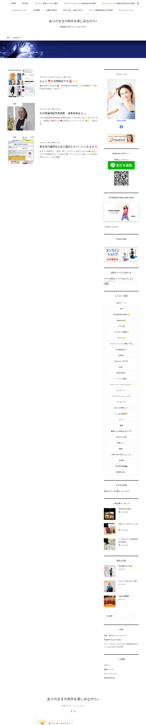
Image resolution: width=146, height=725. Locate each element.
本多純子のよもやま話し (113, 640)
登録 (106, 284)
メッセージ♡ (121, 402)
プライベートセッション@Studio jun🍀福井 (80, 3)
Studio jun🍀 (121, 320)
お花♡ (121, 367)
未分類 (121, 460)
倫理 (121, 425)
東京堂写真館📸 (121, 466)
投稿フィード (109, 669)
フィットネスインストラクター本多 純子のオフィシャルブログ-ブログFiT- (121, 645)
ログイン (107, 665)
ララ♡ (121, 419)
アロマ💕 (121, 326)
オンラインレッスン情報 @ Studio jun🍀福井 (118, 3)
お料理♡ (121, 355)
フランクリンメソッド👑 (121, 396)
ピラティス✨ (121, 390)
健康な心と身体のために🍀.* (121, 431)
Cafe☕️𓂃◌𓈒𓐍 (121, 303)
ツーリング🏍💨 (121, 379)
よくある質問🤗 (121, 414)
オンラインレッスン (126, 10)
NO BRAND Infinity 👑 (121, 314)
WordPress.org (109, 678)
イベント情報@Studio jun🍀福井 (101, 10)
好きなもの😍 (121, 437)
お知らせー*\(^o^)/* (121, 361)
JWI (121, 309)
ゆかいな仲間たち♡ (121, 408)
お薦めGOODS (51, 10)
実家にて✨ (121, 443)
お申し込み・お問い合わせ (73, 10)
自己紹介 (25, 3)
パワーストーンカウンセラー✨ (121, 385)
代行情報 (36, 10)
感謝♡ (121, 449)
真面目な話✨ (121, 472)
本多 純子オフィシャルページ (115, 635)
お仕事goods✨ (121, 350)
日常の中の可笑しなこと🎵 (121, 454)
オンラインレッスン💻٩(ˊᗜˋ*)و (121, 344)
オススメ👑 (121, 338)
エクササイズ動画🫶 (121, 332)
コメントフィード (110, 674)
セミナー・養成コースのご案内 (46, 3)
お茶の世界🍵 (121, 373)
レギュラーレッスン (19, 10)
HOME (13, 3)
